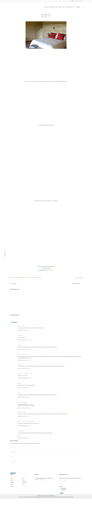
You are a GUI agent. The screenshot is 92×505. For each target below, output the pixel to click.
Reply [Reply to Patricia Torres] (29, 416)
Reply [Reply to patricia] (29, 349)
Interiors (31, 277)
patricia (20, 345)
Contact (23, 480)
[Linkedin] (5, 253)
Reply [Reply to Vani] (29, 387)
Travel (12, 480)
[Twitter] (5, 251)
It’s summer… (13, 283)
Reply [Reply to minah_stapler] (28, 330)
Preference (61, 486)
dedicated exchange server (25, 373)
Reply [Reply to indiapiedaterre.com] (29, 360)
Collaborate (24, 482)
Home (11, 478)
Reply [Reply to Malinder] (29, 339)
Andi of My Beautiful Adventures (26, 421)
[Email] (5, 256)
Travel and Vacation (37, 277)
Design (12, 484)
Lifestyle (12, 486)
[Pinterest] (38, 479)
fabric (40, 266)
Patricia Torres (22, 411)
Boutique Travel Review (17, 277)
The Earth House (49, 270)
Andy (19, 392)
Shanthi (20, 364)
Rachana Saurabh (22, 402)
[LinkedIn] (43, 479)
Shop (23, 484)
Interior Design (25, 277)
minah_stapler (21, 325)
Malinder (20, 335)
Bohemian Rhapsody (77, 283)
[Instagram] (37, 479)
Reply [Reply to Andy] (29, 397)
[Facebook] (5, 249)
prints (52, 200)
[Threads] (42, 479)
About (23, 478)
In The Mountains (14, 315)
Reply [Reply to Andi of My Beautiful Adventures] (29, 425)
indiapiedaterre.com (23, 354)
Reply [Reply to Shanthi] (29, 368)
